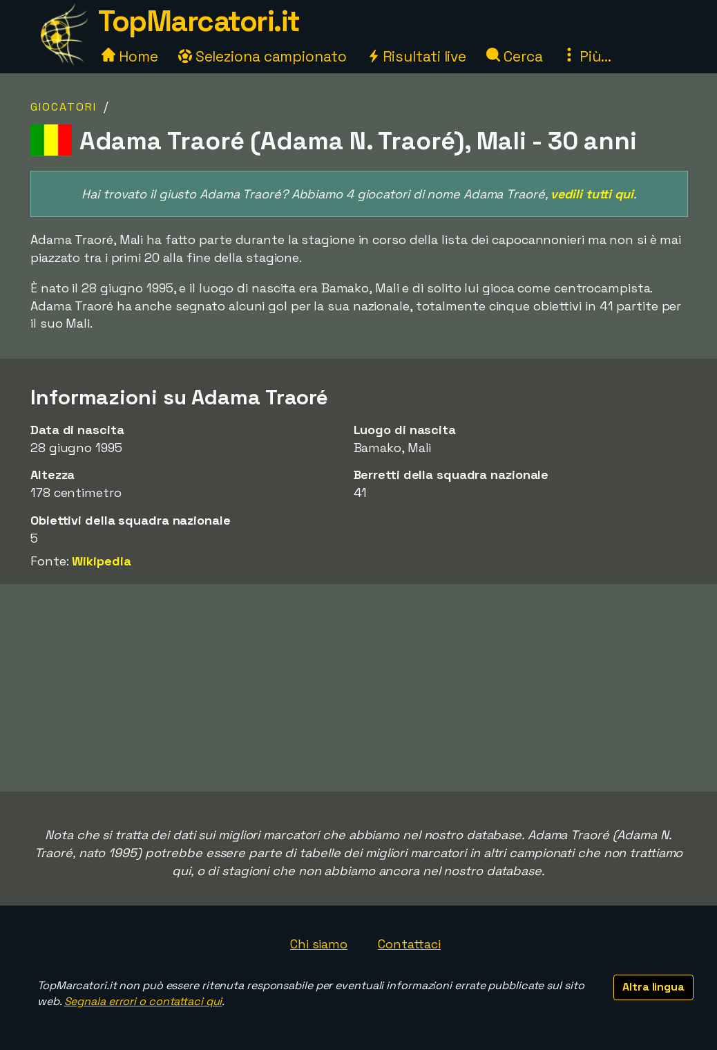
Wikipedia (101, 561)
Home (130, 56)
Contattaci (409, 944)
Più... (586, 56)
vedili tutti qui (592, 194)
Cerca (514, 56)
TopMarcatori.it (199, 21)
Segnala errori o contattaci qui (143, 1001)
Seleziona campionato (262, 56)
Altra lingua (653, 986)
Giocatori (63, 107)
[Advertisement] (358, 688)
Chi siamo (318, 944)
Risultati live (417, 56)
